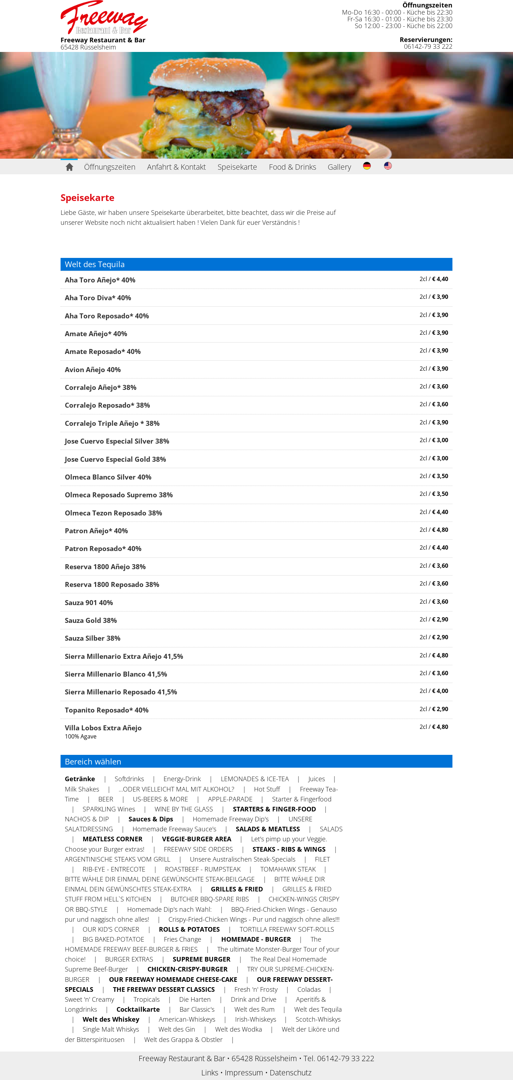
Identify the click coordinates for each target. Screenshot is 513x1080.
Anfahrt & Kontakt (176, 167)
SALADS (331, 829)
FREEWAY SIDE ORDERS (198, 849)
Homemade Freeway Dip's (231, 819)
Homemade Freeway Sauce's (174, 829)
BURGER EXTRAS (129, 959)
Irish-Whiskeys (255, 1019)
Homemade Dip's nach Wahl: (169, 909)
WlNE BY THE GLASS (184, 809)
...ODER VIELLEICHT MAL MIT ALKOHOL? (176, 789)
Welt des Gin (177, 1029)
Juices (317, 778)
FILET (322, 859)
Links (209, 1073)
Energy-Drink (182, 778)
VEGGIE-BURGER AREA (196, 839)
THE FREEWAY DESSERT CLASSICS (164, 989)
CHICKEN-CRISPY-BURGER (187, 969)
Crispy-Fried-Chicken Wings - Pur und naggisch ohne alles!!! (254, 919)
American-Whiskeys (187, 1019)
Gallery (339, 167)
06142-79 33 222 (428, 46)
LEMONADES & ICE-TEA (255, 778)
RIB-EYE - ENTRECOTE (114, 869)
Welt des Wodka (238, 1029)
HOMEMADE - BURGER (256, 939)
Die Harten (195, 999)
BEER (105, 799)
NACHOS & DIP (87, 819)
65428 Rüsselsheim (88, 47)
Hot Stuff (267, 789)
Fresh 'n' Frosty (256, 989)
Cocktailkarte (138, 1009)
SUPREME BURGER (201, 959)
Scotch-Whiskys (318, 1019)
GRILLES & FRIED (237, 889)
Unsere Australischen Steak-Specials (242, 859)
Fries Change (182, 939)
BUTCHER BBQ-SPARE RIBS (210, 899)
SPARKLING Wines (109, 809)
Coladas (309, 989)
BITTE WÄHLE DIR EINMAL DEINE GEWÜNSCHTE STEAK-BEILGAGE (160, 879)
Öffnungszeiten (427, 5)
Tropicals (147, 999)
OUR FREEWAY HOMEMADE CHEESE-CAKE (173, 979)
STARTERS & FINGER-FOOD (274, 809)
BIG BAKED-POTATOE (113, 939)
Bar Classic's (197, 1009)
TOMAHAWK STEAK (288, 869)
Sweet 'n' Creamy (89, 999)
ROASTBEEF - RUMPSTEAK (202, 869)
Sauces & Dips (151, 819)
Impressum (244, 1073)
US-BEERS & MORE (160, 799)
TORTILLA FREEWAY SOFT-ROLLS (287, 929)
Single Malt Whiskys (111, 1029)
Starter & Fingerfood (302, 799)
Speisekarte (237, 167)
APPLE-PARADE (230, 799)
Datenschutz (291, 1073)
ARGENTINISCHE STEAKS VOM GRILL (117, 859)
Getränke (80, 778)
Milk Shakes (82, 789)
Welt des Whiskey (111, 1019)
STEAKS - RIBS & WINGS (289, 849)
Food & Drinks (292, 167)
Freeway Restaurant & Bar (103, 40)
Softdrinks (129, 778)
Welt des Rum (254, 1009)
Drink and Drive (253, 999)
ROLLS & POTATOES (189, 929)
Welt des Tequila (318, 1009)
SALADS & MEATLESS (268, 829)
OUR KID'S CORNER (111, 929)
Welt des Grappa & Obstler (183, 1039)
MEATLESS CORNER (112, 839)
